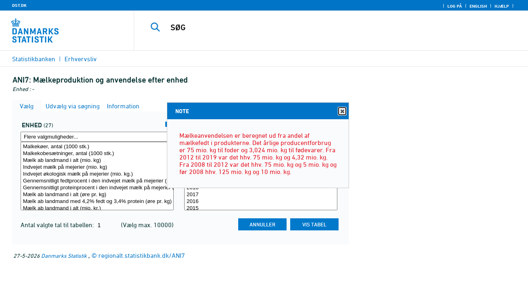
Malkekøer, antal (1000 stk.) (97, 146)
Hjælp (502, 6)
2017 (261, 194)
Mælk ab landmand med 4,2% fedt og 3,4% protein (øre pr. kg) (97, 201)
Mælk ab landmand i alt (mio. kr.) (97, 208)
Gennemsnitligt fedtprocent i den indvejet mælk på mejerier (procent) (97, 181)
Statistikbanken (33, 58)
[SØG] (322, 27)
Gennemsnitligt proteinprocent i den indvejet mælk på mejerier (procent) (97, 187)
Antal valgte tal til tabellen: (58, 224)
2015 (261, 208)
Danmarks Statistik (64, 255)
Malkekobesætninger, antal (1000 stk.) (97, 153)
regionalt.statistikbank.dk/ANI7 (141, 255)
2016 (261, 201)
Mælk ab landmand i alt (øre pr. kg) (97, 194)
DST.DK (19, 5)
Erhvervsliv (80, 58)
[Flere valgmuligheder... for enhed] (97, 137)
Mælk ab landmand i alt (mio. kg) (97, 160)
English (478, 6)
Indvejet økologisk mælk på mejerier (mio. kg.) (97, 174)
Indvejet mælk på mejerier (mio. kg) (97, 167)
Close (341, 111)
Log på (454, 6)
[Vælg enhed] (97, 176)
